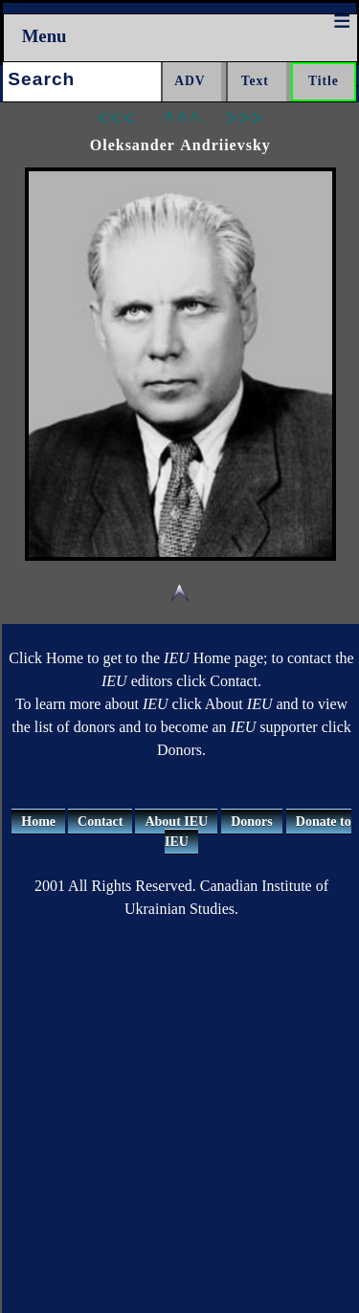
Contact (100, 821)
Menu (44, 36)
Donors (252, 821)
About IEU (176, 821)
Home (38, 821)
